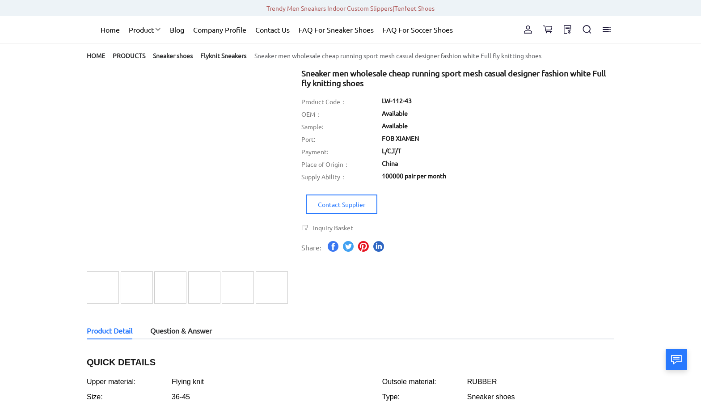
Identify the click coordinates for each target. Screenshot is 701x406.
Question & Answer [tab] (181, 330)
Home (110, 29)
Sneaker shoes (173, 55)
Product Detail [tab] (109, 330)
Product (141, 29)
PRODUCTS (129, 55)
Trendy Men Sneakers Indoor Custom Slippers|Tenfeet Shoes (350, 8)
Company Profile (219, 29)
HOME (96, 55)
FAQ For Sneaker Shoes (336, 29)
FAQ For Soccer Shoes (418, 29)
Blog (177, 29)
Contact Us (272, 29)
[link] (96, 55)
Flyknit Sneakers (223, 55)
